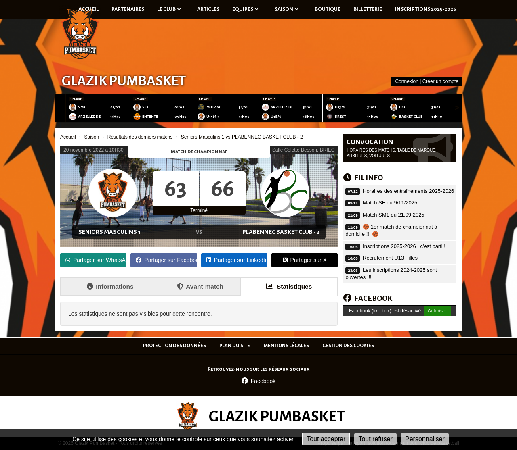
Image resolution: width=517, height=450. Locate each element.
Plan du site (234, 345)
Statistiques (289, 286)
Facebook (258, 381)
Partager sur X (305, 260)
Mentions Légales (286, 345)
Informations (110, 286)
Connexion (406, 81)
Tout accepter (326, 438)
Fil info (363, 178)
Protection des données (174, 345)
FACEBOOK (367, 298)
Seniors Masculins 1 (109, 232)
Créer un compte (440, 81)
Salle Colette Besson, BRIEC (303, 150)
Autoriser (437, 311)
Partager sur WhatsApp (95, 260)
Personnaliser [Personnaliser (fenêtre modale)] (425, 438)
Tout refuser (375, 438)
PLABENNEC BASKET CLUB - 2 (280, 232)
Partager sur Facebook (166, 260)
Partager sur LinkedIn (236, 260)
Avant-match (200, 286)
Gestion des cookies (348, 345)
